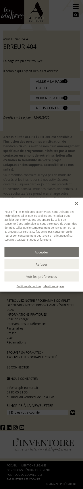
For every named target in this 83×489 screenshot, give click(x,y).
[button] (76, 203)
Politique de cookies (29, 286)
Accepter (41, 252)
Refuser (42, 264)
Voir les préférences (41, 276)
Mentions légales (53, 286)
